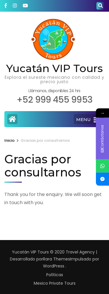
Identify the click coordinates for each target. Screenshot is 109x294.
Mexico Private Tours (55, 283)
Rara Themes (56, 259)
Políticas (54, 275)
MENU (87, 120)
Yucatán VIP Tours (54, 68)
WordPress (53, 266)
